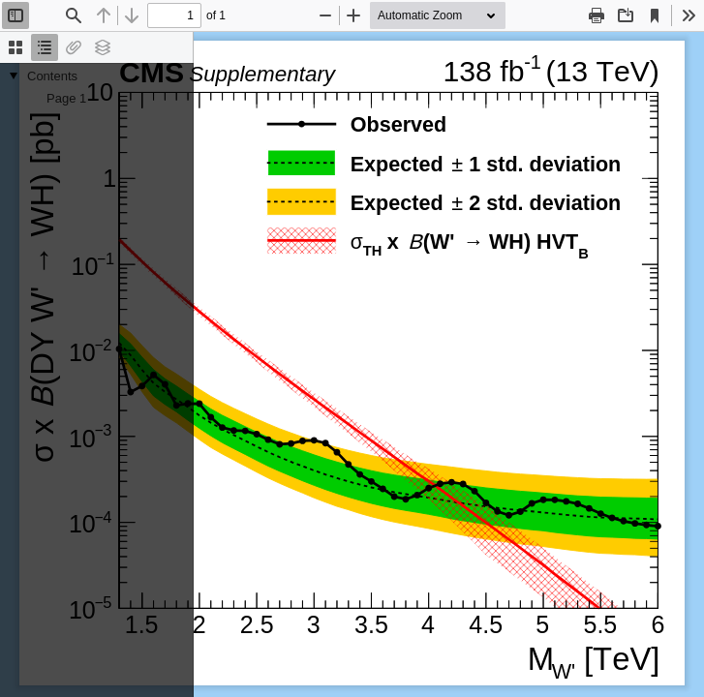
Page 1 (66, 98)
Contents (52, 76)
